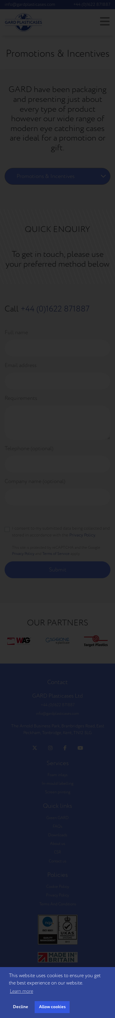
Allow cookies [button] (52, 1007)
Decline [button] (20, 1007)
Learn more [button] (21, 991)
